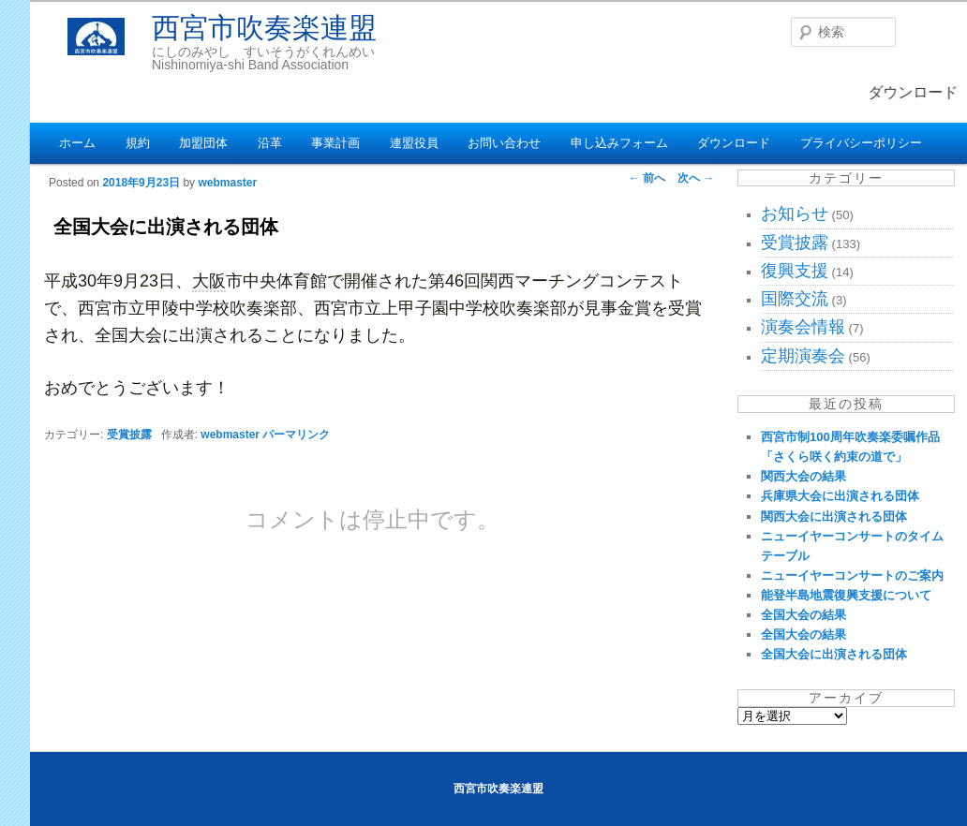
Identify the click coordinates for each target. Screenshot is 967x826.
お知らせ (794, 213)
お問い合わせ (504, 143)
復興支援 (794, 270)
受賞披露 (129, 434)
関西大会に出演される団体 (834, 516)
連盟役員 (414, 143)
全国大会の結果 (803, 615)
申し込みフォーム (619, 143)
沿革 (270, 143)
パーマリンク (296, 434)
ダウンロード (733, 143)
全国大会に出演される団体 (834, 654)
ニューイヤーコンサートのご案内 (852, 575)
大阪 (209, 281)
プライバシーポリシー (861, 143)
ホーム (77, 143)
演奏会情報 (803, 326)
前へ (647, 177)
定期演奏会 (803, 356)
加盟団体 (203, 143)
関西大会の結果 (803, 476)
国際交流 (794, 298)
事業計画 (335, 143)
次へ (695, 177)
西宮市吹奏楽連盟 (264, 27)
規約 (138, 143)
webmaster (227, 182)
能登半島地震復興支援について (846, 595)
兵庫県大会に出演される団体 (840, 496)
